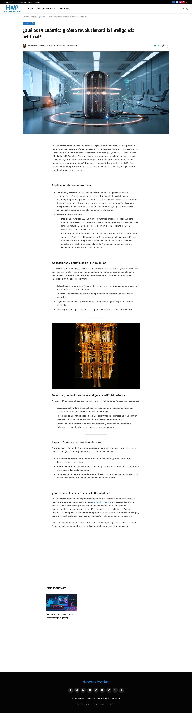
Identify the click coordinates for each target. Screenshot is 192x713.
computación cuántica (100, 502)
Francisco (33, 46)
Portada (25, 17)
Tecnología (33, 17)
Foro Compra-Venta (45, 8)
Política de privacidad (23, 2)
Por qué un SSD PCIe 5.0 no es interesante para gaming (59, 616)
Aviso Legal (8, 2)
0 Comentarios (59, 46)
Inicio (30, 8)
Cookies (38, 2)
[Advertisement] (96, 560)
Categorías (64, 8)
